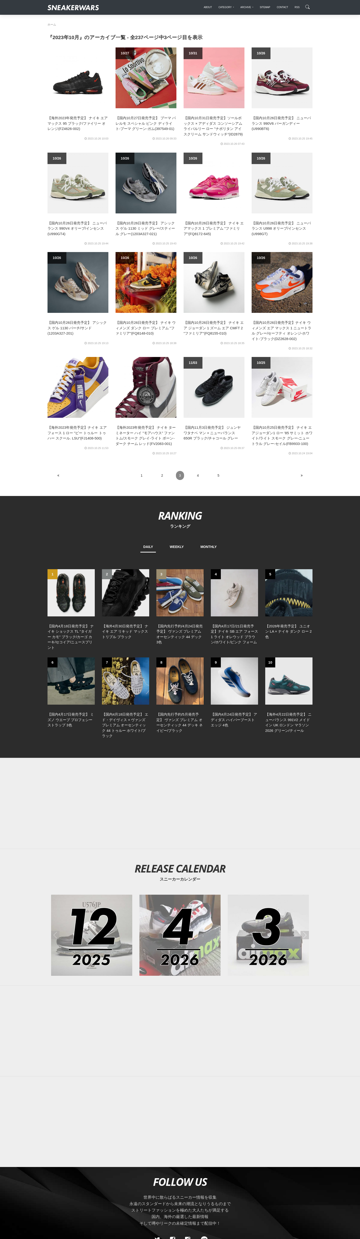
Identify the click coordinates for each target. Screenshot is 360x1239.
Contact (93, 1191)
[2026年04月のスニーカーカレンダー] (180, 852)
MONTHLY (209, 547)
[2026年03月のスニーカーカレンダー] (268, 852)
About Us (74, 1191)
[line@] (203, 1157)
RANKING (180, 515)
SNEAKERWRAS (275, 1190)
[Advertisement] (180, 720)
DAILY (148, 547)
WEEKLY (177, 547)
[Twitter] (157, 1157)
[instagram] (188, 1157)
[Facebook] (172, 1157)
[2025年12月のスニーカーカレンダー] (91, 852)
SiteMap (55, 1191)
